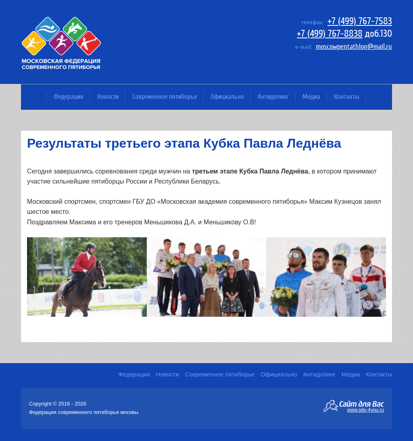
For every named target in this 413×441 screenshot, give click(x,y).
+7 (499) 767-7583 (359, 21)
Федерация (68, 96)
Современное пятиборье (164, 96)
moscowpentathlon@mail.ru (354, 46)
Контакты (346, 96)
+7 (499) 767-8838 (330, 33)
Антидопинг (273, 96)
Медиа (311, 96)
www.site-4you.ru (365, 409)
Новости (108, 96)
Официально (227, 96)
